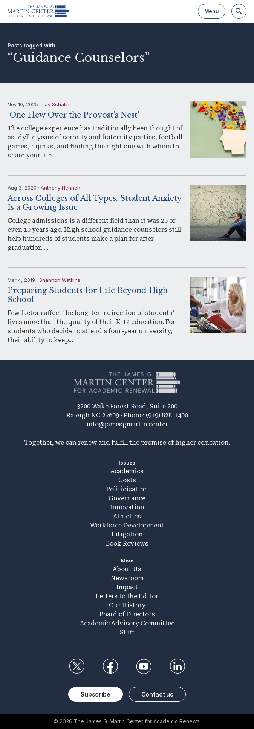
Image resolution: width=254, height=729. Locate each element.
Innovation (127, 507)
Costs (127, 480)
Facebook (110, 666)
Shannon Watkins (59, 280)
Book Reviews (127, 543)
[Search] (238, 11)
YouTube (144, 666)
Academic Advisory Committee (127, 623)
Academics (127, 471)
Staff (127, 632)
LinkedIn (177, 666)
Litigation (127, 534)
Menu (211, 11)
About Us (127, 569)
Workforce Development (127, 525)
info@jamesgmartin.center (127, 424)
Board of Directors (127, 614)
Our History (127, 605)
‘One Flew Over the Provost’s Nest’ (73, 114)
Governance (127, 498)
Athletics (127, 516)
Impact (127, 587)
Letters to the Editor (127, 596)
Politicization (127, 489)
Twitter (76, 666)
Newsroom (127, 578)
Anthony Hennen (60, 188)
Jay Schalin (55, 104)
